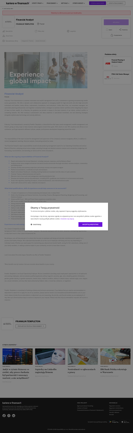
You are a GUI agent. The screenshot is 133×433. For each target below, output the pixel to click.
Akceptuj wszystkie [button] (90, 224)
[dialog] (66, 216)
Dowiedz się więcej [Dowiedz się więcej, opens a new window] (67, 219)
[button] (36, 224)
